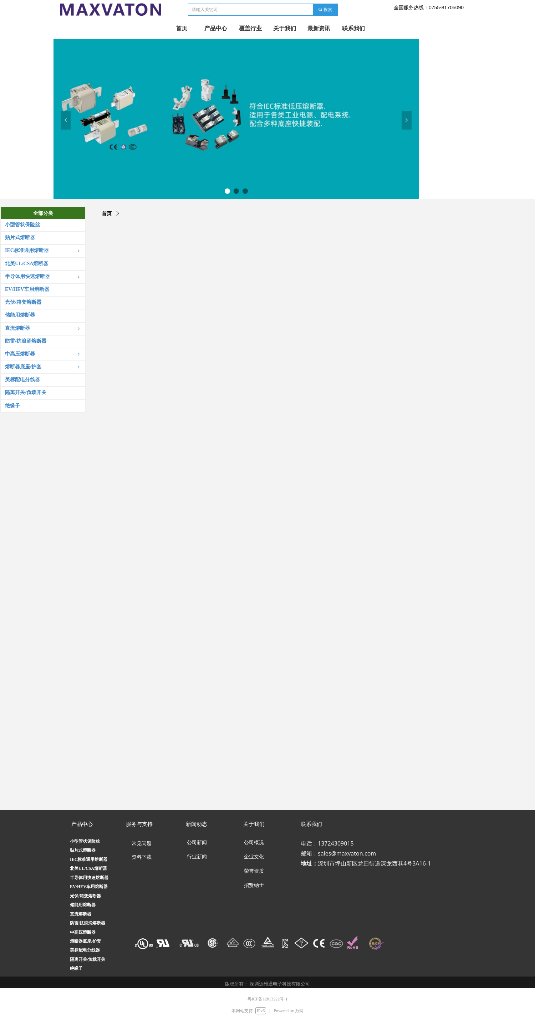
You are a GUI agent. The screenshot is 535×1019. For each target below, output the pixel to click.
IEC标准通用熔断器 (88, 859)
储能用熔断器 (83, 904)
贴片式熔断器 (83, 850)
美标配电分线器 (85, 950)
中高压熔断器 (83, 932)
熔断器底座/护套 (85, 941)
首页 (107, 213)
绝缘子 (76, 968)
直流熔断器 (80, 914)
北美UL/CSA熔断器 (88, 868)
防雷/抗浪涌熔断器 (87, 922)
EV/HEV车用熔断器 (89, 886)
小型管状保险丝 (85, 841)
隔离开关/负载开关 (87, 959)
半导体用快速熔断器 (89, 877)
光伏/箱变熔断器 (85, 895)
